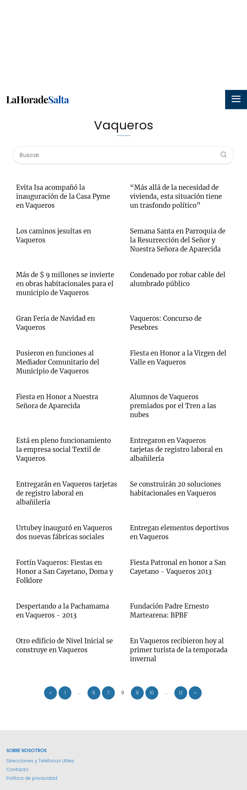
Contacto (17, 769)
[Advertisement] (123, 45)
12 (181, 692)
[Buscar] (221, 152)
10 (152, 692)
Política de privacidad (31, 778)
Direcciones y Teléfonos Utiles (40, 761)
